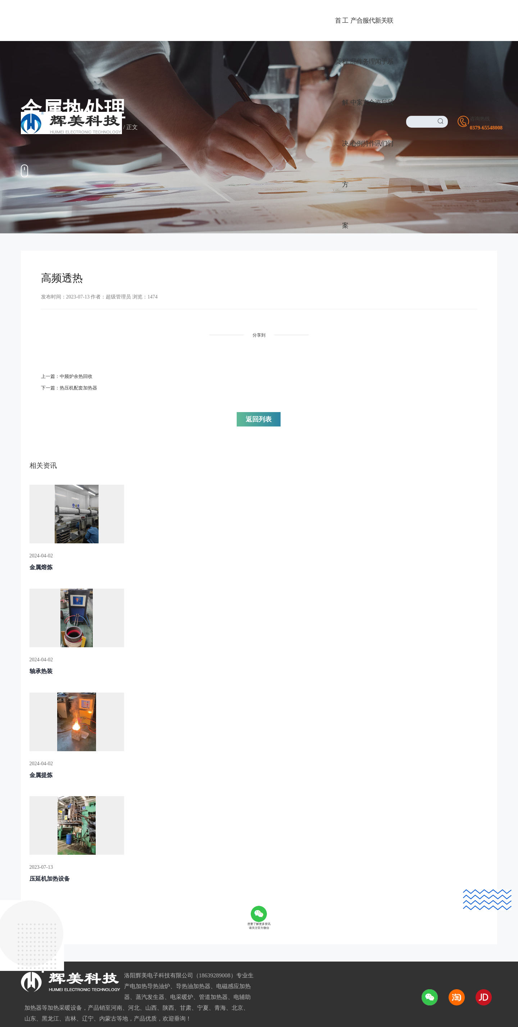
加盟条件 (137, 895)
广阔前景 (137, 872)
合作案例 (76, 127)
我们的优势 (244, 918)
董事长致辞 (244, 884)
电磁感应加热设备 (44, 895)
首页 (55, 127)
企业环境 (241, 907)
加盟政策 (137, 907)
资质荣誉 (241, 895)
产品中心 (37, 858)
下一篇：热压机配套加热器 (71, 385)
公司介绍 (241, 872)
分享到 (198, 335)
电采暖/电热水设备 (44, 884)
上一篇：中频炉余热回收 (68, 373)
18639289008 (367, 899)
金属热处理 (107, 127)
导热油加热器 (38, 872)
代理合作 (142, 858)
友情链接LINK (37, 1011)
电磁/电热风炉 (39, 918)
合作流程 (137, 918)
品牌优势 (137, 884)
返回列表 (305, 377)
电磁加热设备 (38, 907)
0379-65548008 (370, 885)
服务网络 (137, 930)
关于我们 (246, 858)
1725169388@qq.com (381, 925)
